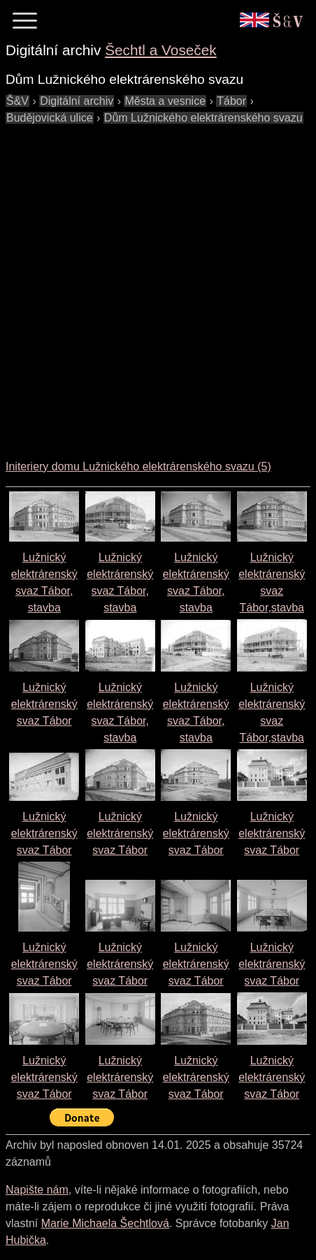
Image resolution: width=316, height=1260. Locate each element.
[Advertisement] (158, 284)
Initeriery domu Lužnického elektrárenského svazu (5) (138, 466)
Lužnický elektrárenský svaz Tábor (44, 704)
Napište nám (37, 1190)
